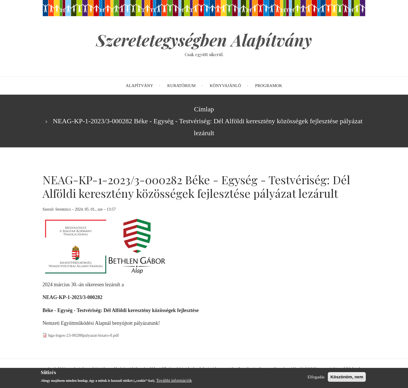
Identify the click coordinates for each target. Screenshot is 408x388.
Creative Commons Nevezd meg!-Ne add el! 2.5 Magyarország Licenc (295, 368)
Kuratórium (181, 85)
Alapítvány (139, 85)
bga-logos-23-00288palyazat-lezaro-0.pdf (83, 335)
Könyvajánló (225, 85)
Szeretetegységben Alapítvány (204, 39)
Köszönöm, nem (346, 378)
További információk (174, 381)
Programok (268, 85)
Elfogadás (315, 378)
